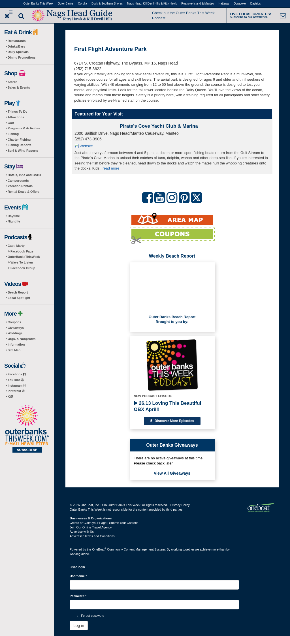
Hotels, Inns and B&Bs (24, 175)
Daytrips (255, 3)
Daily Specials (18, 51)
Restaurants (17, 40)
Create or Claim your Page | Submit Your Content (104, 522)
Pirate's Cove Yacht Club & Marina (159, 126)
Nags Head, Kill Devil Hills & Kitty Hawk (152, 3)
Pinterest (16, 391)
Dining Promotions (21, 57)
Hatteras (223, 3)
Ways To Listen (21, 262)
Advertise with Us (82, 531)
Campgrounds (18, 180)
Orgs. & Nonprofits (21, 339)
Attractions (16, 117)
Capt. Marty (16, 245)
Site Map (14, 350)
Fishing (13, 134)
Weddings (15, 333)
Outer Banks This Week (38, 3)
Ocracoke (240, 3)
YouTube (16, 380)
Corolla (82, 3)
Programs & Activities (24, 128)
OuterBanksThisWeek (24, 256)
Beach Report (18, 292)
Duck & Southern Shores (107, 3)
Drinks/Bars (16, 46)
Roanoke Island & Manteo (197, 3)
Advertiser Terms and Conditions (92, 536)
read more (111, 168)
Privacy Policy (179, 505)
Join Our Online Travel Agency (91, 527)
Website (86, 146)
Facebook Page (21, 251)
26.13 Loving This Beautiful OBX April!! (167, 406)
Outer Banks (66, 3)
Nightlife (14, 221)
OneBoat (99, 549)
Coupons (14, 322)
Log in (78, 625)
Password (78, 596)
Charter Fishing (19, 139)
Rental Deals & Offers (23, 191)
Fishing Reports (19, 145)
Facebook (16, 374)
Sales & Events (19, 87)
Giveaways (16, 327)
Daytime (14, 216)
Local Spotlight (19, 297)
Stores (12, 81)
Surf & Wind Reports (23, 150)
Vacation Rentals (20, 186)
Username (78, 576)
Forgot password (92, 615)
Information (16, 344)
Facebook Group (22, 268)
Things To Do (17, 111)
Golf (11, 123)
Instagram (17, 385)
